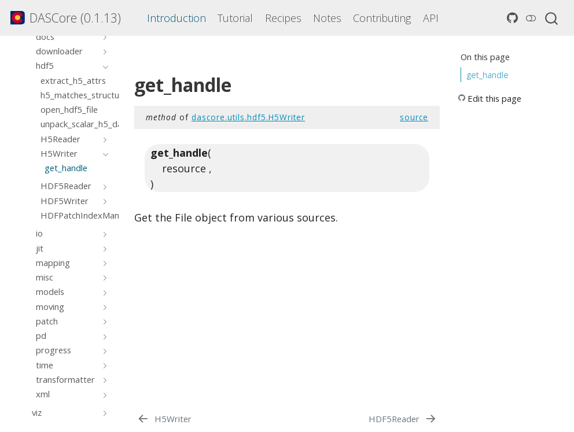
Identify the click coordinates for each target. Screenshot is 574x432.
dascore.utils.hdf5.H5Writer (248, 117)
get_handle (488, 74)
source (414, 117)
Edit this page (494, 98)
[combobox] (552, 18)
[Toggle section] (103, 36)
